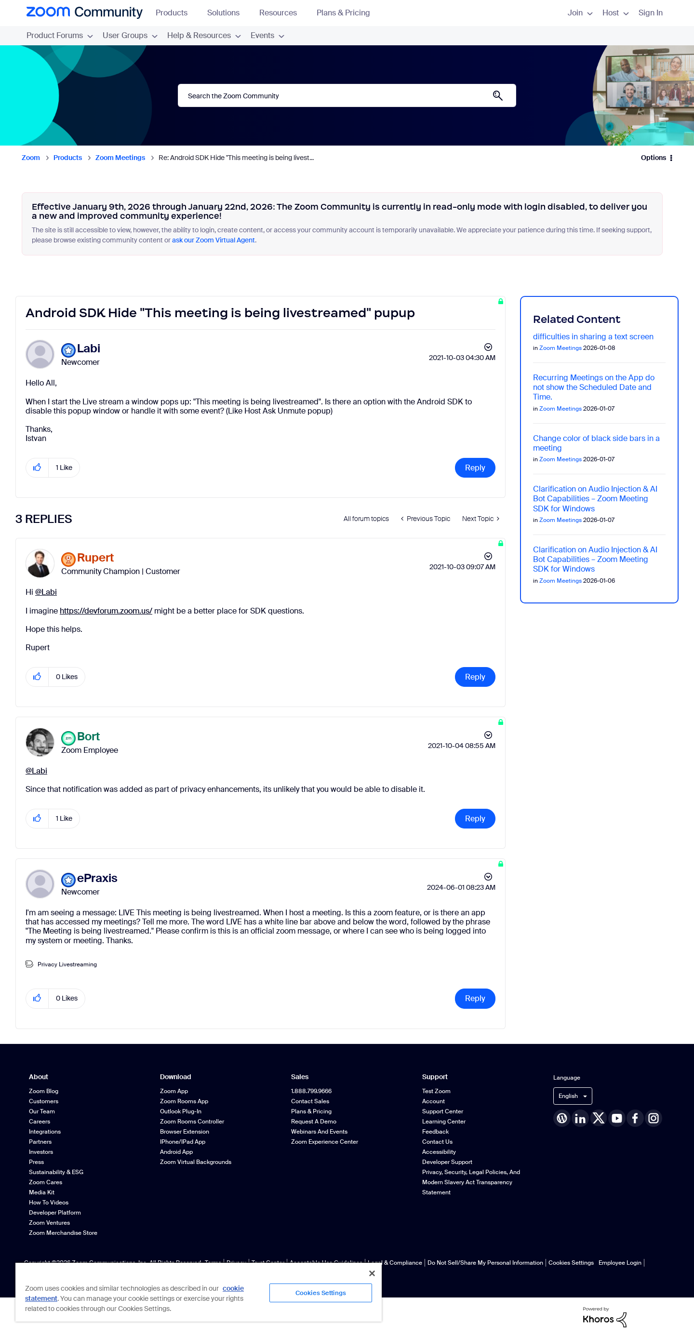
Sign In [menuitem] (651, 12)
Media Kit (41, 1192)
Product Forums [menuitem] (60, 35)
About (38, 1077)
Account (433, 1101)
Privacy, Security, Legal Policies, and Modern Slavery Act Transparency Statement (471, 1182)
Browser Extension (184, 1132)
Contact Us (437, 1142)
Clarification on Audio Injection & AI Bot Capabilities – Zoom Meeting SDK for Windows (595, 498)
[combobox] (347, 95)
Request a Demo (313, 1121)
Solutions (228, 13)
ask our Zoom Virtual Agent (213, 240)
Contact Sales (310, 1101)
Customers (43, 1101)
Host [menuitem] (615, 12)
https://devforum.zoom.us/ (106, 611)
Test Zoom (436, 1091)
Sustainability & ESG (56, 1172)
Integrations (45, 1132)
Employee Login (620, 1263)
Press (36, 1162)
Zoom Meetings (120, 157)
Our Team (42, 1111)
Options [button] (653, 157)
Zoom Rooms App (184, 1101)
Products (176, 13)
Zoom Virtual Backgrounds (195, 1162)
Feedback (435, 1132)
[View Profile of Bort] (88, 737)
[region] (198, 1292)
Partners (40, 1142)
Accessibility (439, 1152)
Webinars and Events (319, 1132)
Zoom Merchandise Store (63, 1233)
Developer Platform (55, 1213)
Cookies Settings (571, 1263)
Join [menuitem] (580, 12)
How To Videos (48, 1202)
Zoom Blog (43, 1091)
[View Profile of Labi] (88, 349)
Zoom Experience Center (324, 1142)
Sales (299, 1077)
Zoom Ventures (49, 1223)
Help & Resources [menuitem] (204, 35)
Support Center (442, 1111)
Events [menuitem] (267, 35)
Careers (39, 1121)
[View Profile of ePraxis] (97, 878)
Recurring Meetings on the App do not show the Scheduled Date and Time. (593, 387)
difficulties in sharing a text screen (593, 337)
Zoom (31, 157)
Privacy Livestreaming (67, 964)
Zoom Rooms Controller (192, 1121)
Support (435, 1077)
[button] (37, 467)
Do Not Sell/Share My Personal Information (485, 1263)
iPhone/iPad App (182, 1142)
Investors (41, 1152)
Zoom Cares (45, 1182)
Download (175, 1077)
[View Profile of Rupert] (95, 558)
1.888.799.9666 (311, 1091)
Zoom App (174, 1091)
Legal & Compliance (395, 1263)
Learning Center (444, 1121)
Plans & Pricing (343, 13)
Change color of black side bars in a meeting (596, 443)
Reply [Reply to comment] (475, 677)
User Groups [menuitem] (130, 35)
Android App (176, 1152)
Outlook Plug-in (180, 1111)
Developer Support (447, 1162)
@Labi (46, 592)
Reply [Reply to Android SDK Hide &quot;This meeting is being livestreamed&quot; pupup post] (475, 468)
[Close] (372, 1273)
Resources (282, 13)
